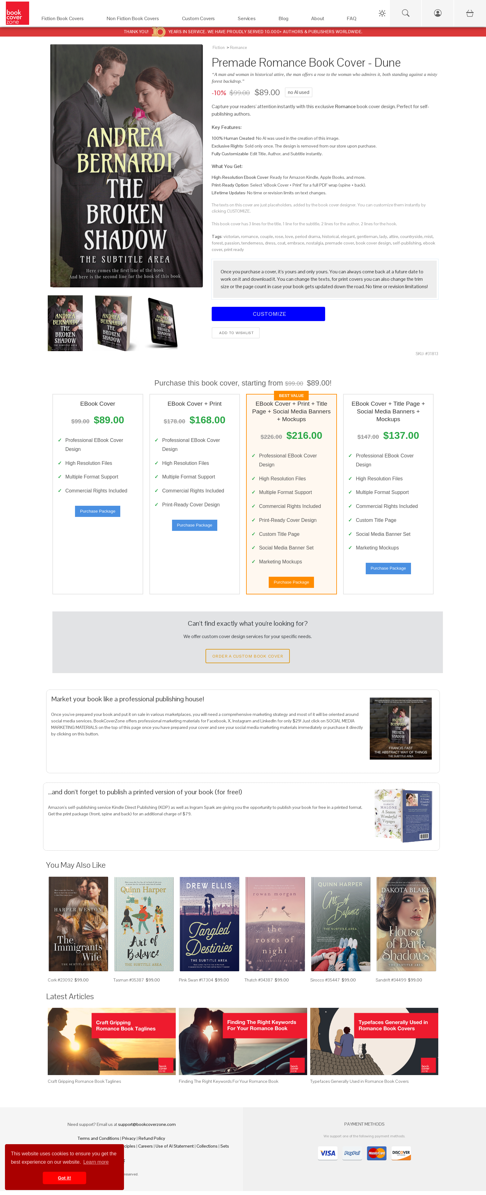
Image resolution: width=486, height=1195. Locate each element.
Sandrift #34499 (391, 984)
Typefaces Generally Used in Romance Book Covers (359, 1085)
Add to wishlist (236, 333)
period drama (307, 236)
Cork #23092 (60, 984)
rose (279, 236)
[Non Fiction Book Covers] (138, 20)
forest (217, 243)
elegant (348, 236)
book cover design (373, 243)
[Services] (252, 20)
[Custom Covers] (204, 20)
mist (428, 236)
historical (330, 236)
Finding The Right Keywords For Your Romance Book (228, 1085)
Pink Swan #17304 (196, 984)
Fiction (219, 47)
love (289, 236)
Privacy (129, 1142)
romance (249, 236)
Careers (145, 1150)
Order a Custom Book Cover (247, 660)
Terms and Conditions (98, 1142)
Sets (224, 1150)
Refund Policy (152, 1142)
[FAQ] (357, 20)
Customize (268, 314)
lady (383, 236)
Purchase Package (97, 513)
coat (281, 243)
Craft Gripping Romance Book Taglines (84, 1085)
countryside (411, 236)
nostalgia (314, 243)
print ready (234, 249)
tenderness (252, 243)
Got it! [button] (64, 1177)
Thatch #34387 (259, 984)
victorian (231, 236)
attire (393, 236)
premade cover (339, 243)
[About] (323, 20)
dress (270, 243)
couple (266, 236)
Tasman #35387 (128, 984)
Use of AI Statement (175, 1150)
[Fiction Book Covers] (67, 20)
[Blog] (288, 20)
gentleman (367, 236)
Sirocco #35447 (325, 984)
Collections (207, 1150)
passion (232, 243)
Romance (238, 47)
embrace (295, 243)
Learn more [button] (96, 1162)
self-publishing (407, 243)
